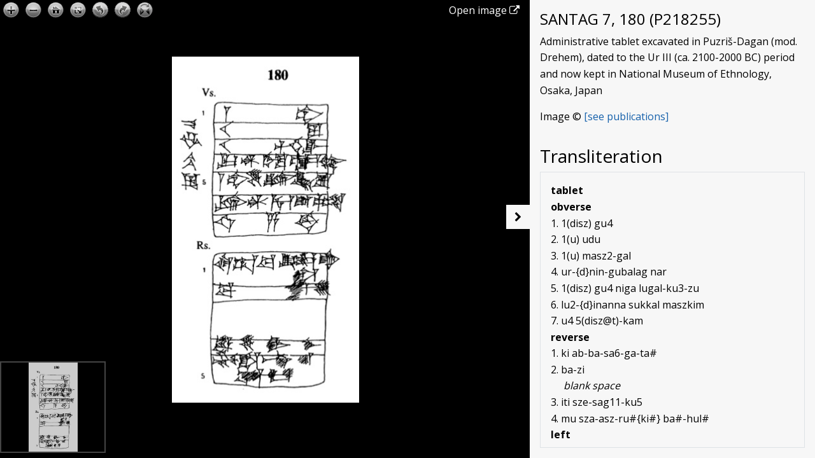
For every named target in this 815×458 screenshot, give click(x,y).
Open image (484, 10)
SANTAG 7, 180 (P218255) (630, 18)
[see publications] (626, 116)
